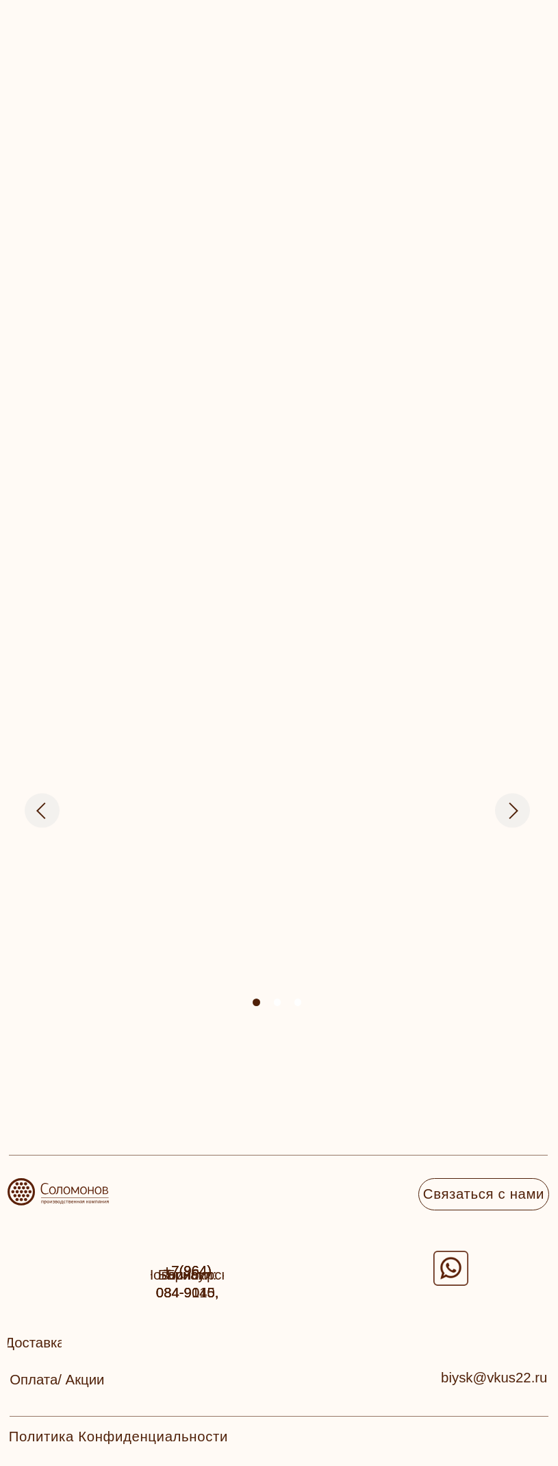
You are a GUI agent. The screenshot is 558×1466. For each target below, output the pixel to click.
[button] (35, 1343)
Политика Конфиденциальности (118, 1436)
